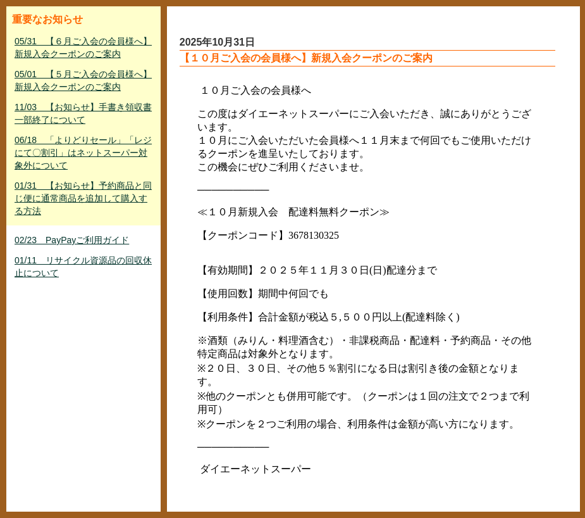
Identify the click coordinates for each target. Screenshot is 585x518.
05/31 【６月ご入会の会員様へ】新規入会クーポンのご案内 (83, 47)
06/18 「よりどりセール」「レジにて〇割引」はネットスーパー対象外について (83, 152)
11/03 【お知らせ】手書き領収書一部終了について (83, 113)
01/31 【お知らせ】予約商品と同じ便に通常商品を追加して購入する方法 (83, 198)
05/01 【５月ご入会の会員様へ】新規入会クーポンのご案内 (83, 80)
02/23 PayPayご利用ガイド (72, 240)
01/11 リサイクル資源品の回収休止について (83, 266)
